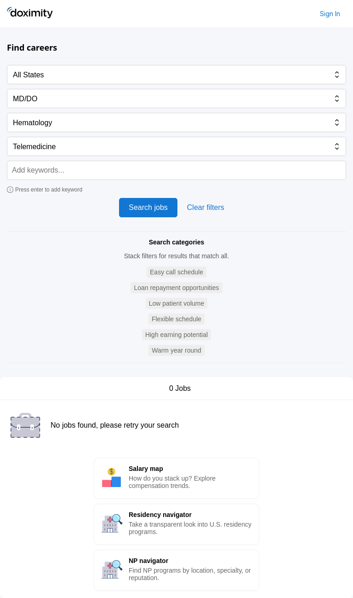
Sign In (330, 13)
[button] (176, 272)
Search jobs (148, 207)
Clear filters (205, 207)
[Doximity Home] (30, 14)
